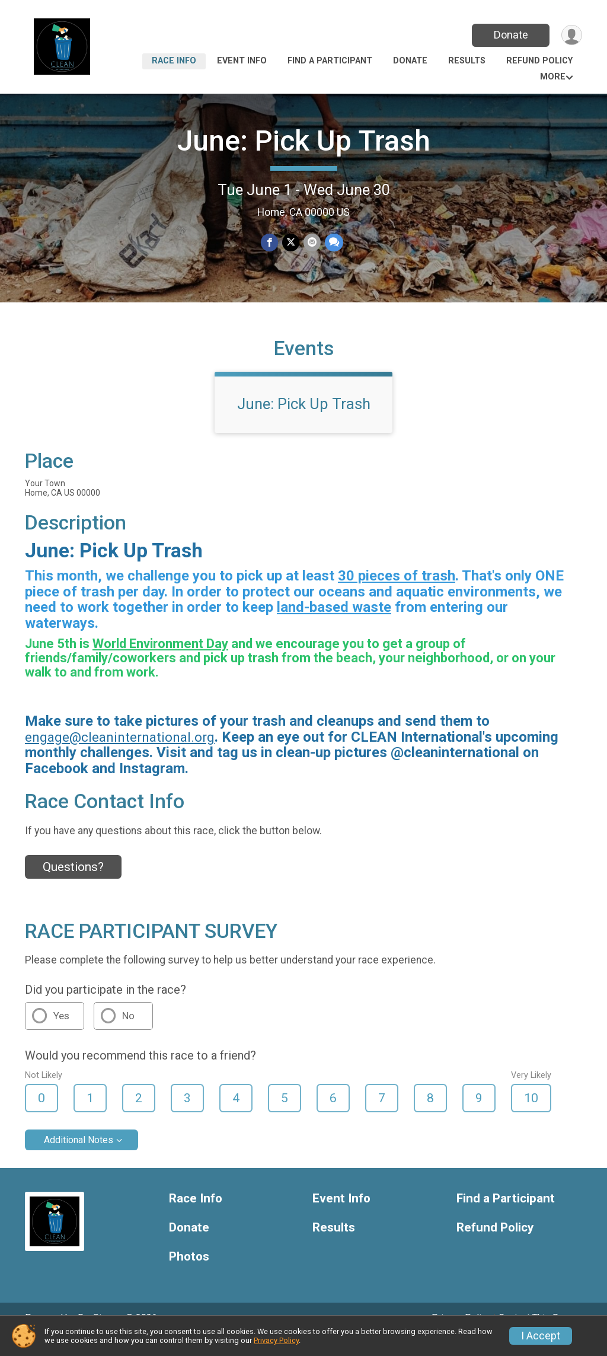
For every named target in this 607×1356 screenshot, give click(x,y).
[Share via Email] (311, 242)
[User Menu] (571, 35)
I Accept (540, 1336)
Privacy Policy (276, 1340)
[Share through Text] (333, 242)
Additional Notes (78, 1156)
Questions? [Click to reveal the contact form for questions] (73, 883)
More (553, 77)
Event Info (242, 61)
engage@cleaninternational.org (120, 753)
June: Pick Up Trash (303, 141)
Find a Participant (329, 61)
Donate (510, 34)
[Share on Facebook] (270, 242)
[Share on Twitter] (290, 242)
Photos (189, 1273)
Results (466, 61)
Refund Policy (539, 61)
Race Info (174, 61)
